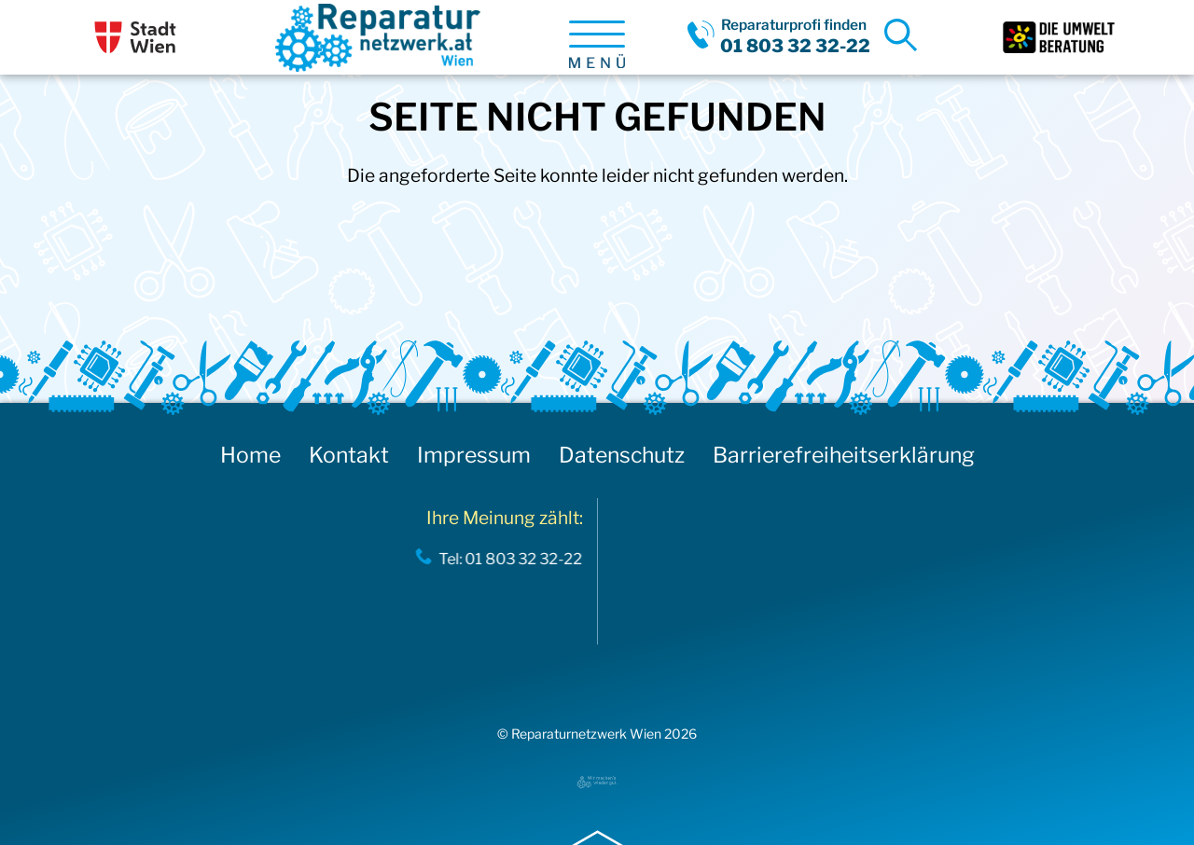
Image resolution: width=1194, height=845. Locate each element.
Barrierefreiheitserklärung (844, 455)
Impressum (474, 455)
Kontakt (349, 455)
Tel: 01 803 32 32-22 (505, 558)
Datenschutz (622, 455)
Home (250, 455)
